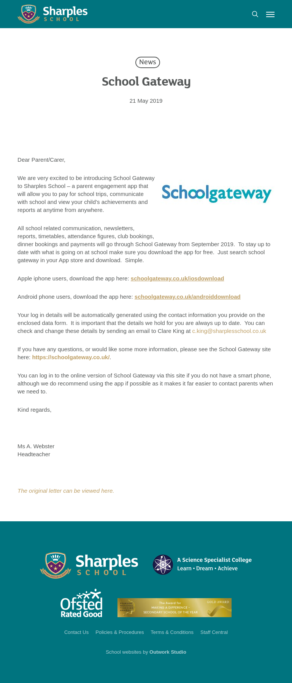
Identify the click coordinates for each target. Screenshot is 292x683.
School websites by (146, 652)
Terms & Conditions (172, 632)
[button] (270, 14)
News (147, 62)
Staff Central (214, 632)
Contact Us (76, 632)
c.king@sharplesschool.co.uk (229, 331)
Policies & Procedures (119, 632)
